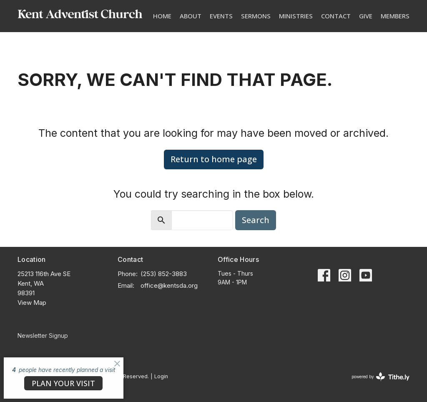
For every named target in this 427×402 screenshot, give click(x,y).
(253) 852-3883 (164, 274)
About (190, 16)
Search (255, 220)
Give (365, 16)
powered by (380, 377)
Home (162, 16)
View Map (32, 303)
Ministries (296, 16)
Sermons (256, 16)
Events (221, 16)
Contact (336, 16)
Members (395, 16)
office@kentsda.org (169, 285)
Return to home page (214, 159)
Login (161, 376)
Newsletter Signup (43, 335)
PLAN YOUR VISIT (63, 383)
